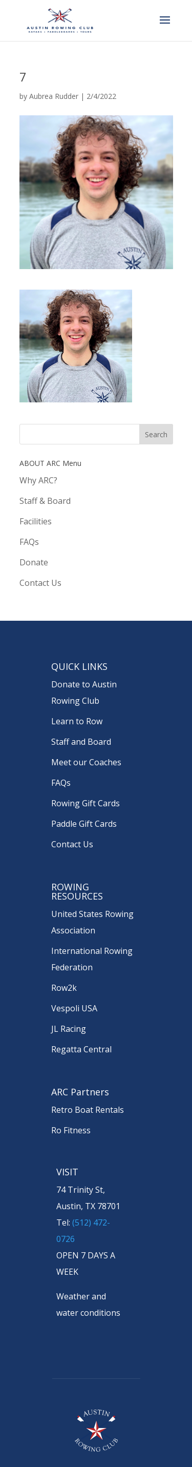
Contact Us (40, 582)
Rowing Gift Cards (85, 803)
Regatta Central (81, 1049)
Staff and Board (81, 741)
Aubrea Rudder (53, 96)
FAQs (29, 541)
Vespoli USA (74, 1008)
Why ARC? (38, 480)
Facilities (35, 521)
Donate (33, 562)
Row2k (64, 987)
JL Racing (68, 1028)
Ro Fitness (71, 1130)
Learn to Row (76, 721)
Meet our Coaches (86, 762)
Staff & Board (45, 500)
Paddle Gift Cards (84, 823)
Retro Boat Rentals (87, 1109)
